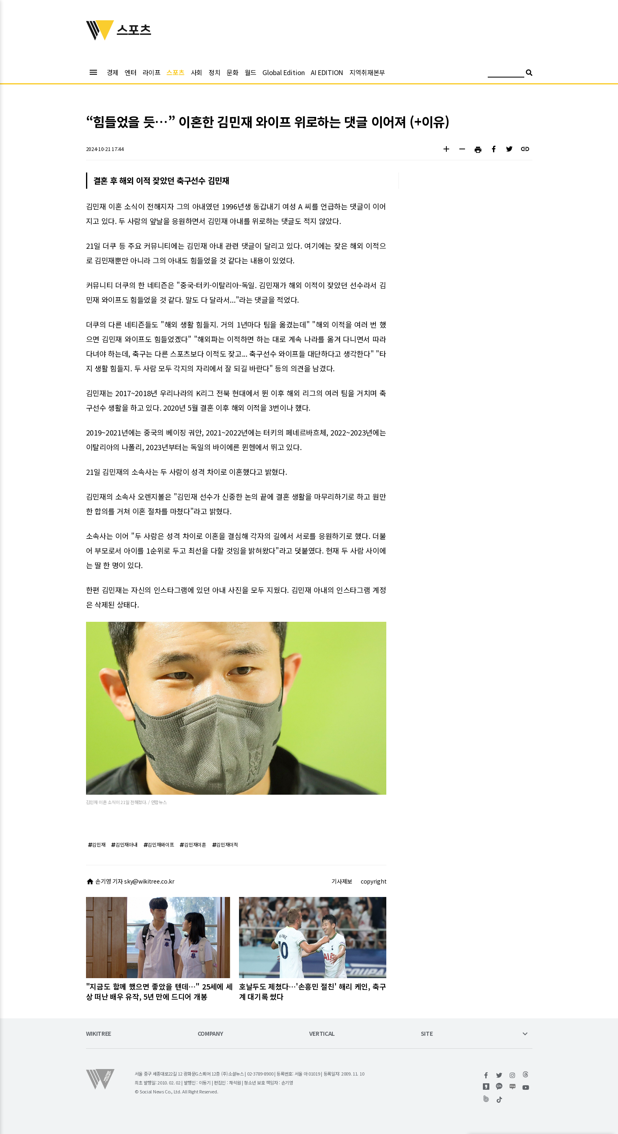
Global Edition (284, 72)
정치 (214, 72)
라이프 (151, 72)
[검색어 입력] (506, 74)
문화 (232, 72)
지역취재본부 (367, 72)
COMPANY (210, 1034)
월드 (250, 72)
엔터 (130, 72)
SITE (427, 1034)
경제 (112, 72)
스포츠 (175, 72)
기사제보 (342, 881)
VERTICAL (322, 1034)
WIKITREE (99, 1034)
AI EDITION (327, 72)
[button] (446, 150)
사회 (196, 72)
